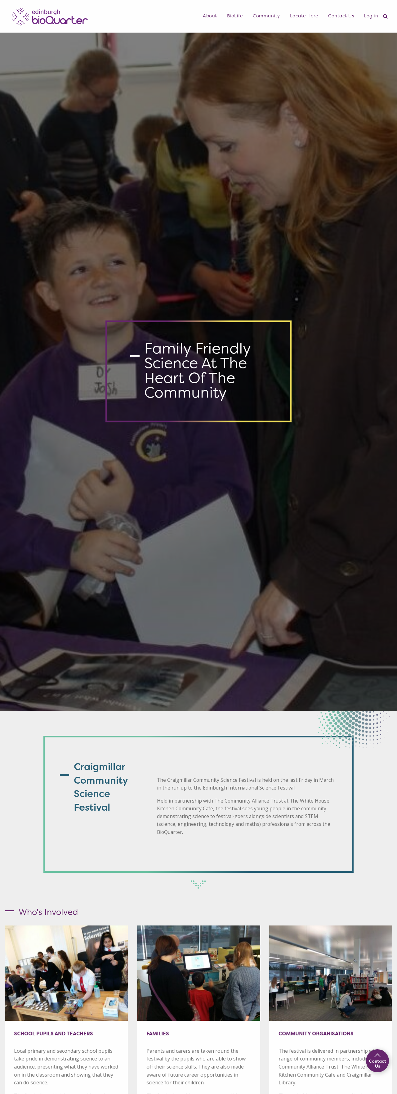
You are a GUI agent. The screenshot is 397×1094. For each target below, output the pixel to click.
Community (266, 16)
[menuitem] (210, 16)
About (210, 16)
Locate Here (304, 16)
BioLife (235, 16)
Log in (371, 16)
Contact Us (341, 16)
